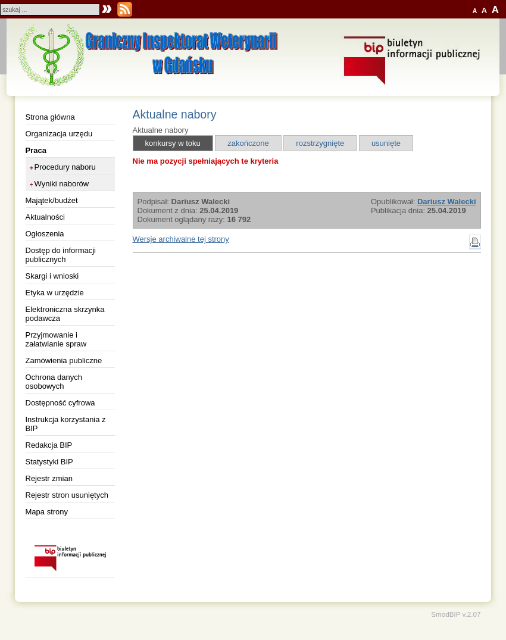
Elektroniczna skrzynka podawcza (65, 314)
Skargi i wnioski (52, 275)
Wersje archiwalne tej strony (181, 239)
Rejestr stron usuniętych (67, 495)
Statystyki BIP (49, 461)
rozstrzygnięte (320, 143)
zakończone (247, 143)
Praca (36, 150)
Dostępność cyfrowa (60, 402)
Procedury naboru (65, 167)
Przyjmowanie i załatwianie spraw (56, 339)
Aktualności (45, 217)
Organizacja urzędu (59, 133)
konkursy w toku (173, 143)
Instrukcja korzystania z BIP (66, 424)
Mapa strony (47, 511)
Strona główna (50, 117)
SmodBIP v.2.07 (455, 614)
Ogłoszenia (45, 233)
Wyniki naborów (62, 183)
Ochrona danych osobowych (54, 382)
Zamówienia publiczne (64, 360)
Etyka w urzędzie (55, 292)
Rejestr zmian (49, 478)
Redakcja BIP (49, 445)
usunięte (386, 143)
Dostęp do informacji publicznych (61, 255)
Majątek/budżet (52, 200)
